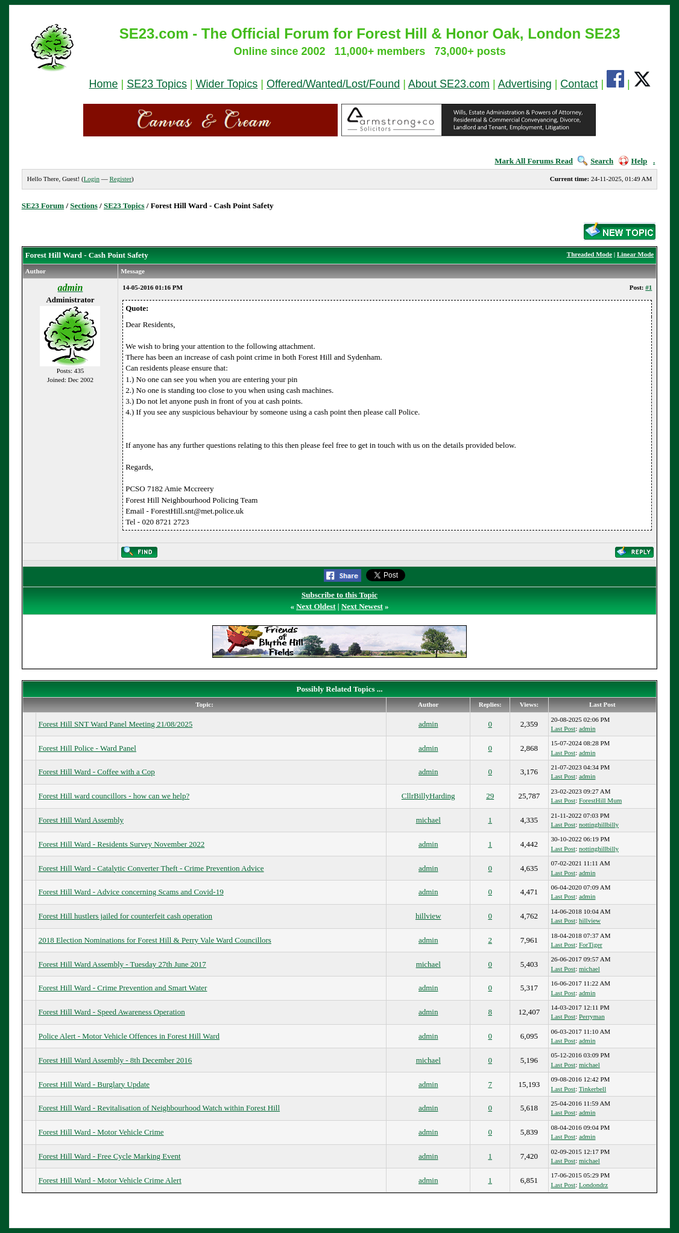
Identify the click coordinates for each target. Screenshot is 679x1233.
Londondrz (593, 1184)
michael (428, 819)
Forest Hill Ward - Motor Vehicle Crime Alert (110, 1180)
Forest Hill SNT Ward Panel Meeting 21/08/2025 (116, 723)
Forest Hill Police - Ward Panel (87, 748)
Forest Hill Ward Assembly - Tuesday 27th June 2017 (122, 964)
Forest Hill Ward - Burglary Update (94, 1084)
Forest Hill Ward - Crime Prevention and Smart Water (123, 987)
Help (633, 160)
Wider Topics (227, 84)
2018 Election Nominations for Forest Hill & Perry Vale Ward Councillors (155, 940)
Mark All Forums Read (533, 160)
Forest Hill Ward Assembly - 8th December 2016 (115, 1060)
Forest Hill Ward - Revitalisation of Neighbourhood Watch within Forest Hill (159, 1107)
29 (490, 795)
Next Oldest (315, 606)
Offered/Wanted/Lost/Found (333, 84)
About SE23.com (449, 84)
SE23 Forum (43, 205)
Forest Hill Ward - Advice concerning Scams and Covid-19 (131, 891)
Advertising (525, 84)
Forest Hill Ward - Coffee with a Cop (97, 771)
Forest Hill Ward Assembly (81, 819)
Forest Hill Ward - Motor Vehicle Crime (101, 1131)
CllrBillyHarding (428, 795)
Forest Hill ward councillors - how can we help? (114, 795)
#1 (648, 287)
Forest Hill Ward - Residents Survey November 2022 (122, 844)
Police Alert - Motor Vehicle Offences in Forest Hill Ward (129, 1035)
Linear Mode (635, 254)
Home (103, 84)
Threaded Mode (589, 254)
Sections (84, 205)
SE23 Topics (157, 84)
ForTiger (590, 944)
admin (428, 723)
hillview (428, 915)
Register (120, 178)
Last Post (563, 728)
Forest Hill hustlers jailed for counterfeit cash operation (125, 915)
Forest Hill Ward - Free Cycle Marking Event (110, 1156)
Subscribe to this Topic (339, 594)
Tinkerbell (592, 1088)
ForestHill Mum (600, 800)
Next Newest (362, 606)
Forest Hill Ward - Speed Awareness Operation (112, 1011)
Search (595, 160)
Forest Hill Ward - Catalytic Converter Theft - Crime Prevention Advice (151, 868)
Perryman (592, 1016)
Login (91, 178)
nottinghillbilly (599, 824)
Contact (579, 84)
